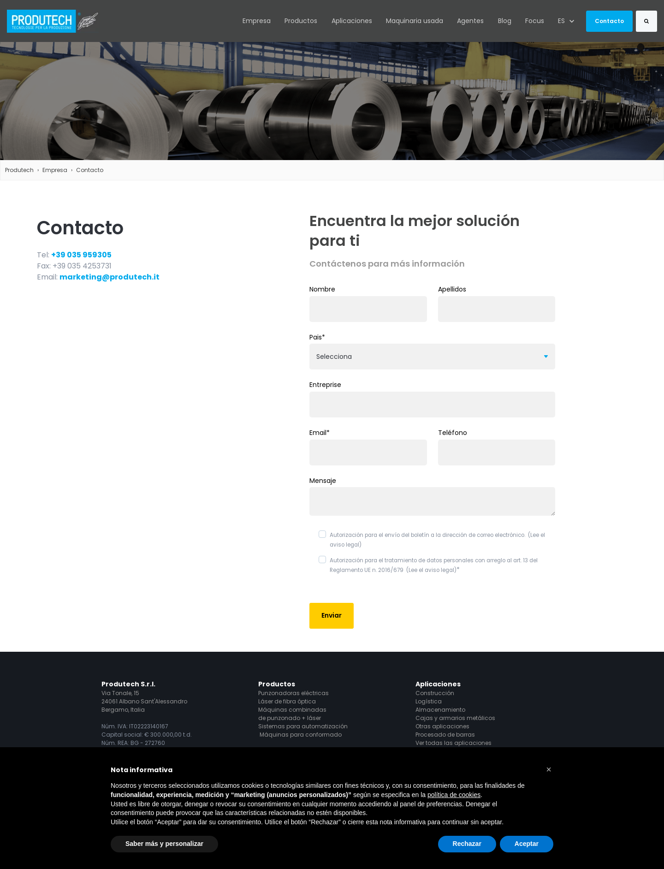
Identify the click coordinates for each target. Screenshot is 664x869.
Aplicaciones (352, 20)
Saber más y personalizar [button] (164, 843)
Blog (504, 20)
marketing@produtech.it (109, 277)
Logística (428, 701)
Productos (301, 20)
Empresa (257, 20)
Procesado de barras (445, 734)
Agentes (470, 20)
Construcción (434, 693)
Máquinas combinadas (292, 710)
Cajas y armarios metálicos (455, 718)
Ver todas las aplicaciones (453, 743)
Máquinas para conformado (301, 734)
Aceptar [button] (527, 843)
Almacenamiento (440, 710)
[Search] (646, 21)
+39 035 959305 (81, 255)
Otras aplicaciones (442, 726)
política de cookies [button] (453, 794)
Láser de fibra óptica (287, 701)
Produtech (19, 170)
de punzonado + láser (289, 718)
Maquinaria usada (414, 20)
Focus (534, 20)
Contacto (609, 21)
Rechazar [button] (467, 843)
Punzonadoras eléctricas (293, 693)
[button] (548, 769)
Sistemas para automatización (303, 726)
